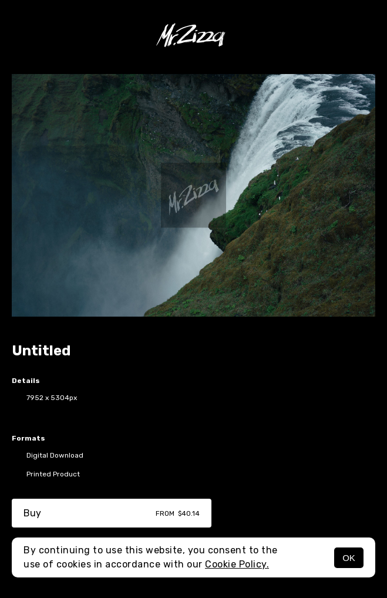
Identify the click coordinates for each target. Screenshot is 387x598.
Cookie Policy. (237, 564)
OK (348, 558)
